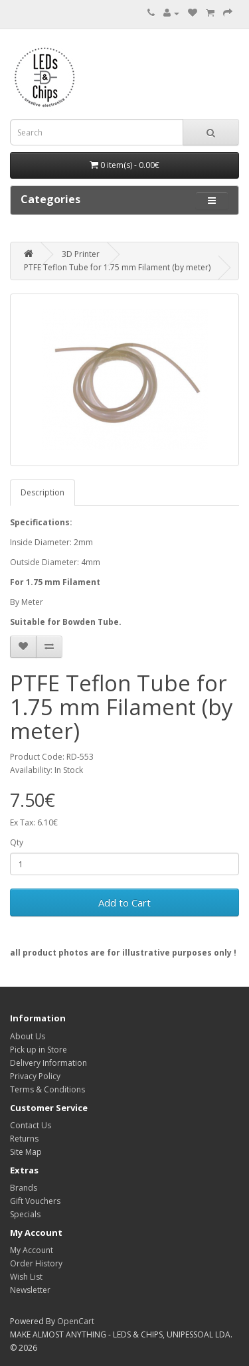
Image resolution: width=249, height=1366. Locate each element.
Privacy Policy (35, 1076)
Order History (36, 1263)
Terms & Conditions (47, 1089)
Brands (23, 1187)
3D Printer (81, 254)
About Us (27, 1036)
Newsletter (30, 1290)
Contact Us (30, 1125)
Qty (16, 842)
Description (42, 492)
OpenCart (75, 1321)
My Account (31, 1250)
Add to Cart (124, 902)
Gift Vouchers (35, 1201)
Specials (25, 1214)
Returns (24, 1138)
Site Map (26, 1151)
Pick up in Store (38, 1049)
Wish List (26, 1276)
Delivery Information (48, 1062)
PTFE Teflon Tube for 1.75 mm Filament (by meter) (117, 267)
